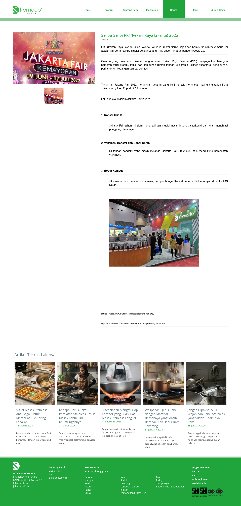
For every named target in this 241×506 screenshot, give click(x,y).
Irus (122, 477)
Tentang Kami (130, 10)
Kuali (87, 483)
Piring (159, 480)
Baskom (89, 477)
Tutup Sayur (163, 483)
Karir (195, 10)
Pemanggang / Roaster (133, 492)
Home (87, 10)
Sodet (123, 480)
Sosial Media (199, 483)
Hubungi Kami (217, 10)
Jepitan (124, 489)
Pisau (88, 486)
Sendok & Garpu (129, 486)
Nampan (89, 480)
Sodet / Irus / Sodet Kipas (170, 486)
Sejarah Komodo (58, 477)
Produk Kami (92, 467)
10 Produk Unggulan (96, 471)
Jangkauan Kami (201, 467)
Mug (158, 477)
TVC (51, 474)
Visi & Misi (55, 471)
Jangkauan (152, 10)
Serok (88, 492)
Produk (109, 10)
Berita (173, 10)
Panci (88, 489)
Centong (125, 483)
